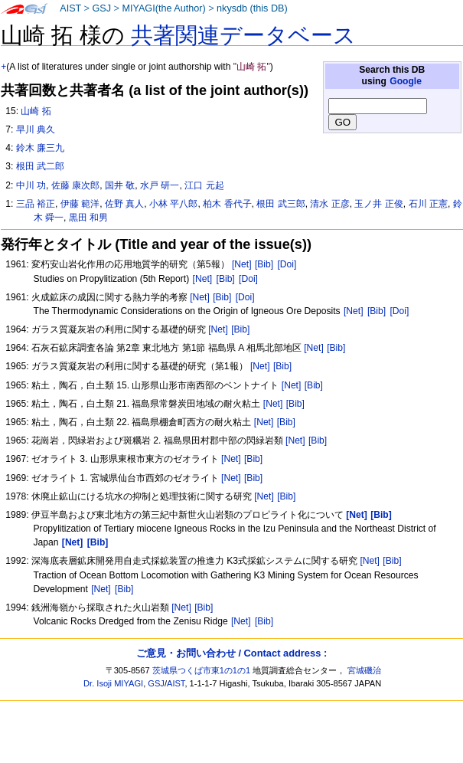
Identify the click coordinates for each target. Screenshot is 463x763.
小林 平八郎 (173, 203)
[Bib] (264, 264)
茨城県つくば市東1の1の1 (201, 670)
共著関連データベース (243, 35)
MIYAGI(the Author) (163, 8)
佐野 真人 (124, 203)
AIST (70, 8)
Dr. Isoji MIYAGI (113, 683)
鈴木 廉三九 (40, 147)
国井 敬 (120, 185)
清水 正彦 (329, 203)
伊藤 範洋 (79, 203)
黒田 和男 (88, 217)
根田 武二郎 (40, 166)
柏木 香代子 (227, 203)
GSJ (101, 8)
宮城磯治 (364, 670)
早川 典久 (35, 129)
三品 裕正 (35, 203)
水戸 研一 (159, 185)
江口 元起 (203, 185)
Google (406, 81)
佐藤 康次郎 (75, 185)
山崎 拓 (36, 111)
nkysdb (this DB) (252, 8)
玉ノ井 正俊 (378, 203)
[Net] (242, 264)
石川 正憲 (428, 203)
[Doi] (286, 264)
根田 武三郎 (280, 203)
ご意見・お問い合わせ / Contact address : (231, 653)
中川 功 (31, 185)
